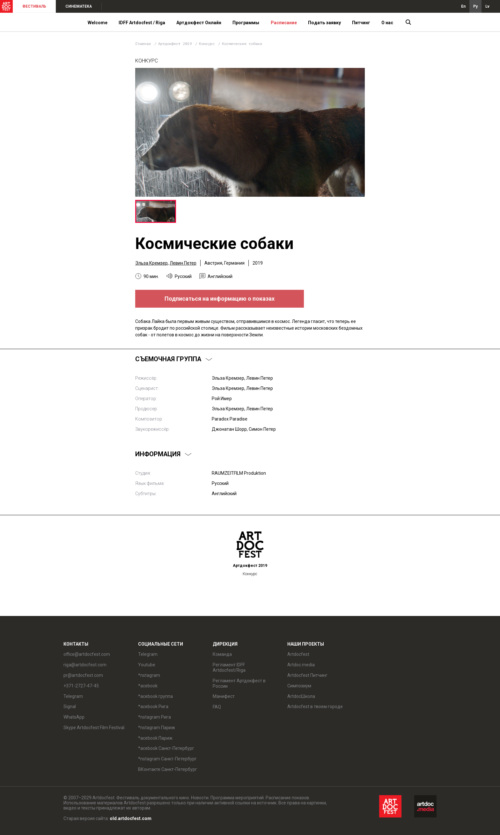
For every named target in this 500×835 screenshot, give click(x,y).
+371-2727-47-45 (81, 685)
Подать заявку (324, 22)
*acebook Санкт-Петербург (166, 748)
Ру (475, 6)
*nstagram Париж (156, 727)
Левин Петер (183, 263)
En (463, 6)
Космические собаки (242, 43)
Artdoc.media (301, 664)
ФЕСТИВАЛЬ (34, 6)
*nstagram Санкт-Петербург (167, 758)
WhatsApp (74, 717)
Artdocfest (298, 654)
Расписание (284, 22)
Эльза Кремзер (151, 263)
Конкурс (208, 43)
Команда (222, 654)
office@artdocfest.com (86, 654)
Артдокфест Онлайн (198, 22)
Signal (69, 706)
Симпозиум (299, 685)
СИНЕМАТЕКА (78, 6)
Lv (487, 6)
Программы (245, 22)
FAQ (217, 706)
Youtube (146, 664)
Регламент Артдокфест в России (239, 683)
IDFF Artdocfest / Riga (142, 22)
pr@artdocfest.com (83, 675)
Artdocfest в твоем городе (315, 706)
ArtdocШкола (301, 696)
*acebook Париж (155, 738)
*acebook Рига (153, 706)
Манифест (224, 696)
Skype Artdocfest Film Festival (93, 727)
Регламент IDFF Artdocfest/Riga (229, 667)
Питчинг (361, 22)
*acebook (148, 685)
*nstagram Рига (154, 717)
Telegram (73, 696)
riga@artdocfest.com (85, 664)
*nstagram (149, 675)
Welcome (97, 22)
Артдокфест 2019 (176, 43)
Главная (143, 43)
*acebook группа (155, 696)
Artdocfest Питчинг (307, 675)
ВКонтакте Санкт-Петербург (167, 769)
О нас (387, 22)
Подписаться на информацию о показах (220, 298)
